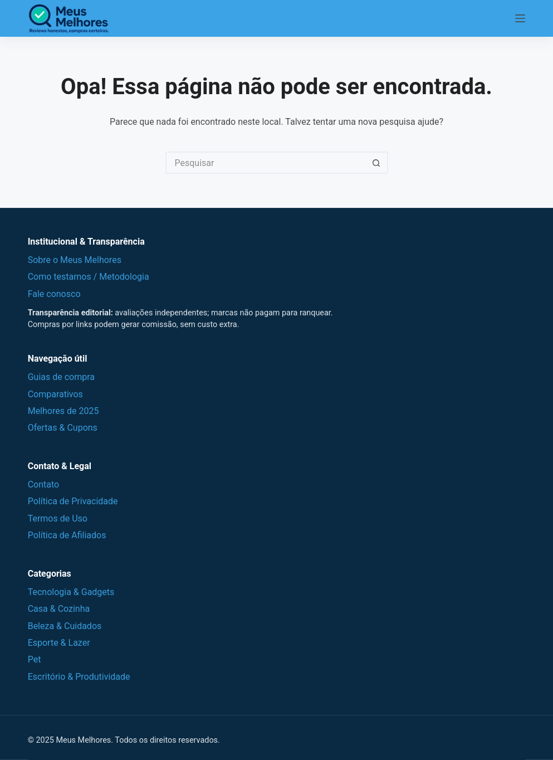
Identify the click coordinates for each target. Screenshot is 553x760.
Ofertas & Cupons (62, 427)
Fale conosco (54, 294)
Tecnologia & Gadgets (71, 592)
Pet (34, 659)
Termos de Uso (57, 518)
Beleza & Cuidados (65, 626)
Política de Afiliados (67, 535)
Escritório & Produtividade (79, 676)
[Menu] (520, 18)
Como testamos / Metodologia (88, 276)
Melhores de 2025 (63, 411)
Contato (44, 484)
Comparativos (55, 394)
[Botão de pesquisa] (377, 163)
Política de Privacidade (73, 501)
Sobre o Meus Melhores (74, 260)
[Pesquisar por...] (265, 163)
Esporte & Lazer (59, 642)
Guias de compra (61, 377)
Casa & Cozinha (59, 608)
